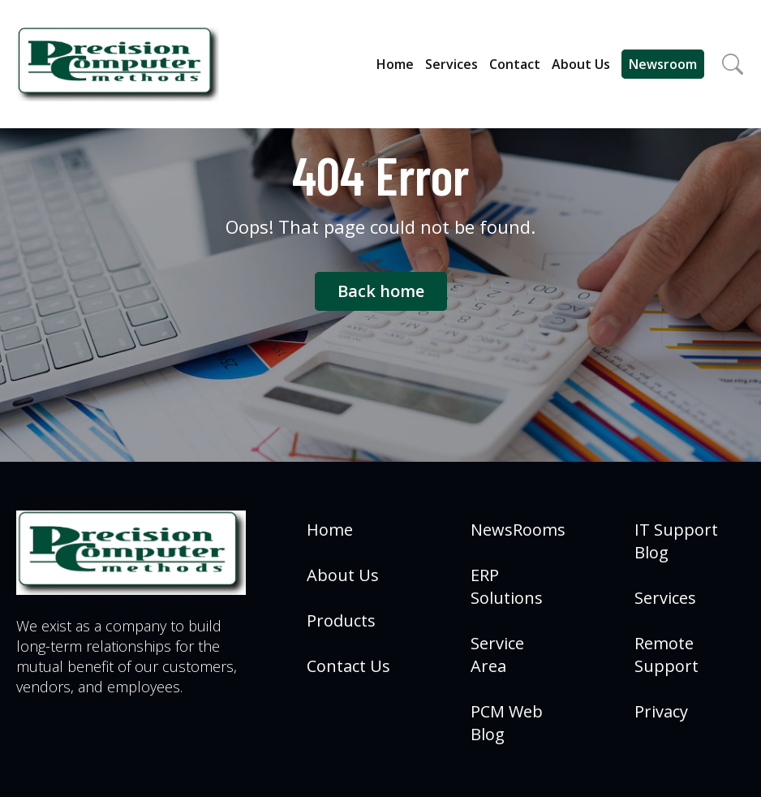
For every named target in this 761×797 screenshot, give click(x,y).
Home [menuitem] (330, 530)
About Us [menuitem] (343, 575)
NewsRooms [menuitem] (518, 530)
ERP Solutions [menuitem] (507, 586)
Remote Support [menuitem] (666, 654)
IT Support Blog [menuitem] (676, 541)
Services (451, 64)
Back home (381, 291)
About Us (581, 64)
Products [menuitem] (341, 620)
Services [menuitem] (665, 598)
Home (395, 64)
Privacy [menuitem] (661, 711)
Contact (514, 64)
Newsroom (663, 64)
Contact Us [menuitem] (348, 666)
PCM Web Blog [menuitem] (507, 722)
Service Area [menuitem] (497, 654)
